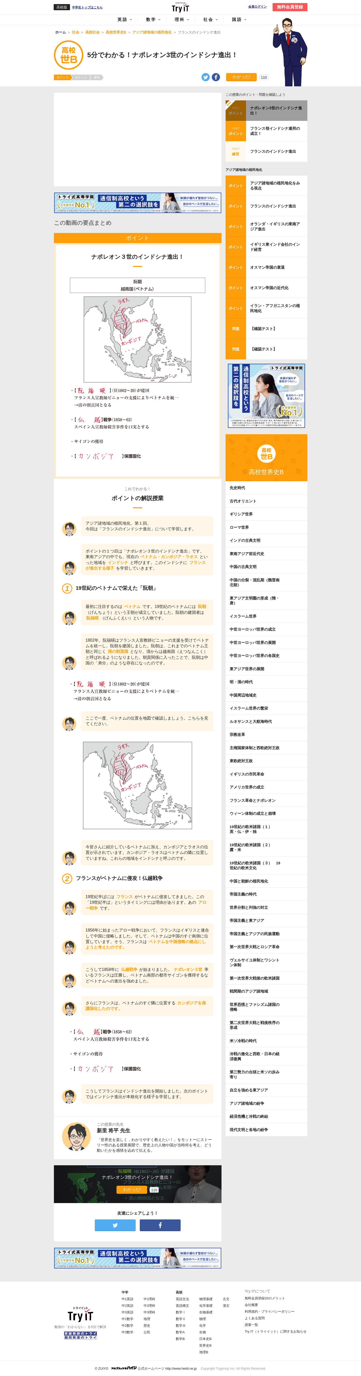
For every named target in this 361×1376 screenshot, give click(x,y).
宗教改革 (237, 734)
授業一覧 (251, 1325)
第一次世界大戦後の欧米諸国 (255, 978)
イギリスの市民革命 (247, 774)
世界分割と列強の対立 (249, 907)
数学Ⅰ (181, 1312)
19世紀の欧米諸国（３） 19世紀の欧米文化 (255, 865)
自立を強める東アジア (249, 1090)
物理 (202, 1319)
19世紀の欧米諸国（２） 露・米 (253, 847)
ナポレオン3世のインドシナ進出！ (276, 110)
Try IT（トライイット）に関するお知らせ (275, 1331)
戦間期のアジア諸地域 (249, 991)
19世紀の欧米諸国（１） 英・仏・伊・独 (253, 829)
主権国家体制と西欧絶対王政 (255, 748)
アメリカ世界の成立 (247, 787)
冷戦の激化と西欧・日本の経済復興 (255, 1056)
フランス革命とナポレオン (253, 800)
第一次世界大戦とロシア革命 (255, 947)
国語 (237, 19)
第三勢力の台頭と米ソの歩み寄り (255, 1074)
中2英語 (127, 1306)
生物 (202, 1332)
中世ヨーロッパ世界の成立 (253, 629)
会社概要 (251, 1305)
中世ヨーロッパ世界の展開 (253, 642)
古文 (226, 1299)
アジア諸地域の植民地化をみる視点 (275, 185)
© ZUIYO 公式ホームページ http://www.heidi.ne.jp (146, 1368)
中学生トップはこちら (87, 7)
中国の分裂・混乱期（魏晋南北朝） (255, 582)
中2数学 (127, 1325)
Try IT (180, 7)
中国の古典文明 (243, 566)
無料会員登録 (290, 7)
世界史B (205, 1345)
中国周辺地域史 (243, 695)
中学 (125, 1292)
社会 (208, 19)
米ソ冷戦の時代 (243, 1041)
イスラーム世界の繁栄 (249, 708)
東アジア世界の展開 (247, 669)
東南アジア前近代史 (247, 553)
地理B (203, 1352)
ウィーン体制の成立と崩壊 (253, 813)
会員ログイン (257, 6)
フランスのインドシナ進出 (273, 151)
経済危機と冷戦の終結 (249, 1116)
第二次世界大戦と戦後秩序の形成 (255, 1025)
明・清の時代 (241, 682)
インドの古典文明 (245, 540)
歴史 (147, 1325)
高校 (179, 1292)
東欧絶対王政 (241, 761)
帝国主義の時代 (243, 894)
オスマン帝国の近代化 (269, 288)
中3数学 (127, 1332)
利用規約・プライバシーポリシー (270, 1311)
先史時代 (237, 488)
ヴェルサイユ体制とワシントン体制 (255, 962)
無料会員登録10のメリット (265, 1298)
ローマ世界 (239, 527)
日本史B (205, 1339)
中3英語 (127, 1312)
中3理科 (149, 1312)
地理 (147, 1319)
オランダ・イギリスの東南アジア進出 (275, 226)
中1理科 (149, 1299)
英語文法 (182, 1299)
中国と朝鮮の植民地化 (249, 881)
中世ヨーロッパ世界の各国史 (255, 655)
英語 (123, 19)
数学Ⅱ (181, 1319)
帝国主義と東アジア (247, 920)
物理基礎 (206, 1299)
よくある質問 (255, 1318)
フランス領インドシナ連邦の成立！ (275, 131)
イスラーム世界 (243, 616)
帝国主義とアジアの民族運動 (255, 934)
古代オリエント (243, 501)
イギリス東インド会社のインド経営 (275, 247)
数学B (180, 1339)
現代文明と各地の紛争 (249, 1129)
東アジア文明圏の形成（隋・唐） (255, 600)
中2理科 (149, 1306)
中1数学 (127, 1319)
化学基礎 (206, 1306)
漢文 (226, 1306)
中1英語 (127, 1299)
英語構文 (182, 1306)
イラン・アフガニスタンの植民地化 (275, 308)
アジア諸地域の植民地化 (244, 170)
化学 (202, 1325)
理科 (180, 19)
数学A (180, 1332)
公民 (147, 1332)
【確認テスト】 (263, 328)
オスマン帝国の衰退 (267, 267)
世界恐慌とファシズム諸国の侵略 (255, 1007)
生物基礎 (206, 1312)
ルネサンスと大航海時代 (251, 721)
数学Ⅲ (181, 1325)
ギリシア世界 (241, 514)
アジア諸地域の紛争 (247, 1103)
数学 (151, 19)
